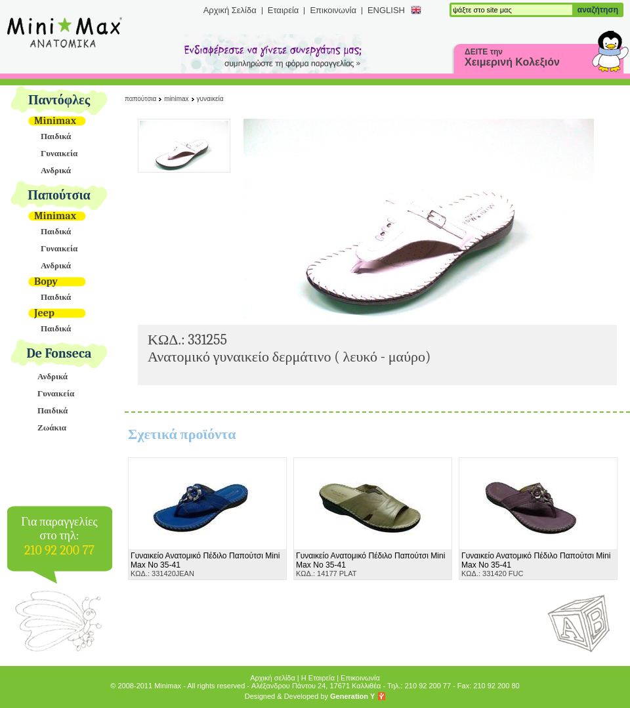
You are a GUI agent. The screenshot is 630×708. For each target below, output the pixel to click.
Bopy (46, 281)
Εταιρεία (283, 10)
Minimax (55, 121)
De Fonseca (59, 353)
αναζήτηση (598, 9)
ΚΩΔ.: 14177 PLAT (370, 564)
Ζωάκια (51, 427)
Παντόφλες (59, 100)
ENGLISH (386, 10)
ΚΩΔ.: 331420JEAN (205, 564)
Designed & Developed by (310, 696)
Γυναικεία (59, 153)
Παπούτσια (59, 195)
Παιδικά (56, 136)
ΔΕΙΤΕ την (512, 57)
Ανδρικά (56, 170)
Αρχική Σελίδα (230, 10)
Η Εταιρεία (318, 678)
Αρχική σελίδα (272, 678)
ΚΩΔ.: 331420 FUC (535, 564)
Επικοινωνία (333, 10)
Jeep (44, 313)
